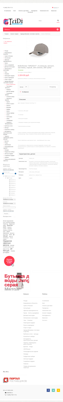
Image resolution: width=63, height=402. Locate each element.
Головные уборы (10, 96)
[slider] (3, 173)
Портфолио (34, 10)
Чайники (12, 193)
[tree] (9, 185)
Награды (7, 150)
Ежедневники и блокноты (30, 303)
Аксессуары (9, 116)
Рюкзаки (12, 245)
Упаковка (7, 73)
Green (10, 234)
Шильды (7, 127)
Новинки (7, 157)
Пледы (6, 142)
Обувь (7, 118)
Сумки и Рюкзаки (9, 56)
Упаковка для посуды (15, 191)
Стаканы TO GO (13, 186)
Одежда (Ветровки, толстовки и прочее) (29, 34)
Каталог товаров (14, 34)
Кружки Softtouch (14, 184)
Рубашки (8, 89)
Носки (7, 114)
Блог (14, 10)
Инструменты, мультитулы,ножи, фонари (7, 133)
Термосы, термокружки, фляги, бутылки (8, 138)
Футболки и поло (9, 125)
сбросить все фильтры (8, 169)
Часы (6, 72)
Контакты (30, 12)
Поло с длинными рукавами (9, 222)
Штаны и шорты (10, 103)
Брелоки (7, 141)
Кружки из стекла (14, 187)
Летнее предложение (8, 220)
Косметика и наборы (9, 129)
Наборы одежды (10, 113)
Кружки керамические (15, 180)
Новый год (5, 224)
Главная (6, 34)
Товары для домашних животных (30, 367)
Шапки (8, 111)
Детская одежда (10, 91)
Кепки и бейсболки (10, 84)
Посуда (6, 50)
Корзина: (55, 7)
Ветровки (8, 107)
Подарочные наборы (9, 151)
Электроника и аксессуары (31, 318)
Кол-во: (21, 87)
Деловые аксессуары (10, 66)
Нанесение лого (44, 10)
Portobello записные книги (8, 246)
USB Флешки (8, 144)
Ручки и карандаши (9, 77)
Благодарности (46, 315)
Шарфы (8, 109)
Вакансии (53, 10)
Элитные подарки (9, 153)
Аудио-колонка (6, 248)
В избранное (25, 92)
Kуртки (8, 101)
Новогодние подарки (9, 75)
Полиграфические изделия (31, 351)
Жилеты (8, 105)
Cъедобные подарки (9, 155)
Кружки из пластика (14, 182)
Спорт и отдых (8, 79)
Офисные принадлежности (31, 310)
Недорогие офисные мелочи (7, 243)
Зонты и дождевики (9, 65)
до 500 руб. (7, 250)
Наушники (9, 228)
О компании (7, 10)
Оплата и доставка (24, 10)
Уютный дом (7, 57)
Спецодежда (9, 120)
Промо (6, 63)
